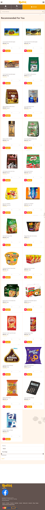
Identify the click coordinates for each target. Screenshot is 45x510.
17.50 (28, 178)
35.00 (27, 415)
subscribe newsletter (5, 500)
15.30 (27, 144)
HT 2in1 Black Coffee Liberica (30, 75)
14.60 (6, 381)
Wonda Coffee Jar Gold (7, 143)
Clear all (3, 478)
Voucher (20, 503)
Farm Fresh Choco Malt (7, 244)
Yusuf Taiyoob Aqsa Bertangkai (9, 75)
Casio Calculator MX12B (29, 414)
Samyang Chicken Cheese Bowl (9, 278)
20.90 (6, 110)
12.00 (27, 347)
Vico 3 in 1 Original (6, 210)
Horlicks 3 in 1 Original (28, 210)
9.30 (28, 76)
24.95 (6, 246)
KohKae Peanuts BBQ (28, 346)
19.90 (6, 144)
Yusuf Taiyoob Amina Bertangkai (30, 41)
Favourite (12, 503)
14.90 (6, 42)
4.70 (27, 381)
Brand (4, 468)
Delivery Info (25, 503)
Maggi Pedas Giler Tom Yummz (30, 244)
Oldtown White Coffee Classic (9, 109)
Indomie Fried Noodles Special (30, 312)
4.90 (26, 246)
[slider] (1, 473)
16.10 (6, 212)
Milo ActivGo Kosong (28, 176)
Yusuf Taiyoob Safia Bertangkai (9, 41)
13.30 (6, 449)
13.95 (27, 280)
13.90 (27, 42)
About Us (3, 503)
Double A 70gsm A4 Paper (8, 448)
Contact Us (30, 503)
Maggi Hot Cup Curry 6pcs (29, 278)
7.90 (5, 280)
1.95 (5, 415)
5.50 (27, 314)
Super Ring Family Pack (29, 380)
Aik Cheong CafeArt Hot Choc (9, 176)
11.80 (27, 110)
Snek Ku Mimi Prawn (7, 414)
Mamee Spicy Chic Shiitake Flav (9, 312)
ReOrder (7, 503)
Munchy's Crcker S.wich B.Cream (9, 346)
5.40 (5, 347)
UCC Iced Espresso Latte (29, 109)
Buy (7, 50)
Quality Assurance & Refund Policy (8, 504)
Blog (34, 503)
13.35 (28, 212)
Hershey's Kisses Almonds (8, 380)
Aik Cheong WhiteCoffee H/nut (30, 143)
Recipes (37, 503)
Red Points (16, 503)
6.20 (6, 314)
